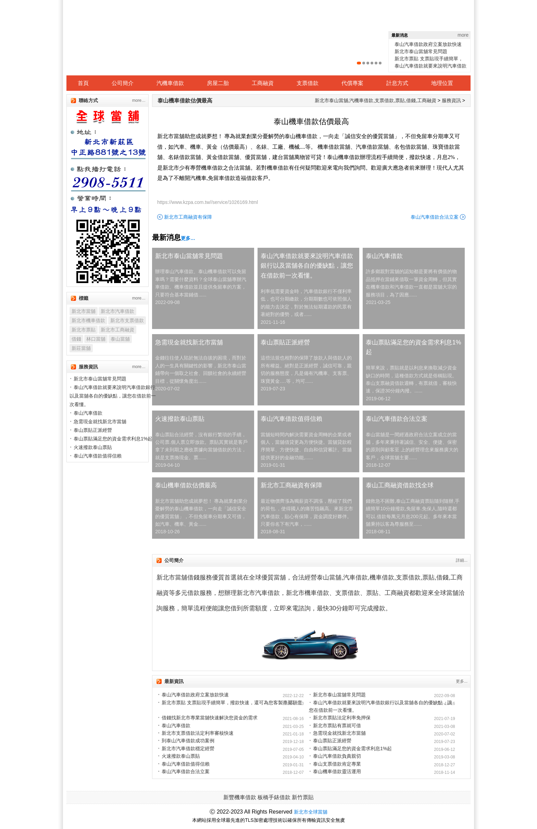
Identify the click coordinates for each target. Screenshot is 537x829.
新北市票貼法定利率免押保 (342, 717)
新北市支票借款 (127, 320)
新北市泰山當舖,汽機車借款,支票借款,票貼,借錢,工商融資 (375, 100)
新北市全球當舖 (310, 812)
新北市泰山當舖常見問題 (421, 51)
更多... (461, 681)
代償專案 (352, 83)
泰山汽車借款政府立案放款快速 (428, 44)
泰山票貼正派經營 (285, 342)
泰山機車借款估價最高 (185, 100)
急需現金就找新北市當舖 (189, 342)
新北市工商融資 (117, 329)
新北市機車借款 (88, 320)
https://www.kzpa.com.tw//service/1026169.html (207, 202)
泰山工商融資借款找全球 (400, 485)
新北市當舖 (84, 311)
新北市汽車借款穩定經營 (188, 748)
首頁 (83, 83)
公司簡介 (123, 83)
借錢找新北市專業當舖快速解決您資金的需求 (210, 717)
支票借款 (308, 83)
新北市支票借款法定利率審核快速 (198, 733)
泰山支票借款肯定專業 (337, 764)
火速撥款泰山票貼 (179, 418)
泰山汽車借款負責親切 (337, 756)
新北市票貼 (84, 329)
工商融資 (263, 83)
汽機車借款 (170, 83)
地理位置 (442, 83)
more (463, 35)
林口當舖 (95, 339)
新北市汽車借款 (117, 311)
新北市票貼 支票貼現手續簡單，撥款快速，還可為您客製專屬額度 (232, 702)
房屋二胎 (218, 83)
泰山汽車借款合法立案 (435, 217)
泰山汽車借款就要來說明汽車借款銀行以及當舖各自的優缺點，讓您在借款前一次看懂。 (307, 266)
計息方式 (397, 83)
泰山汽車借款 (384, 256)
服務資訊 (451, 100)
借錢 (76, 339)
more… (139, 100)
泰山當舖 (120, 339)
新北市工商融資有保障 (188, 217)
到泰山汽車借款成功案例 (188, 740)
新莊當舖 (81, 348)
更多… (188, 238)
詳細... (461, 560)
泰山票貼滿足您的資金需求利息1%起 (413, 347)
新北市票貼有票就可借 (337, 725)
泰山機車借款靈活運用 (337, 771)
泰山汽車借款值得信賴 (291, 418)
